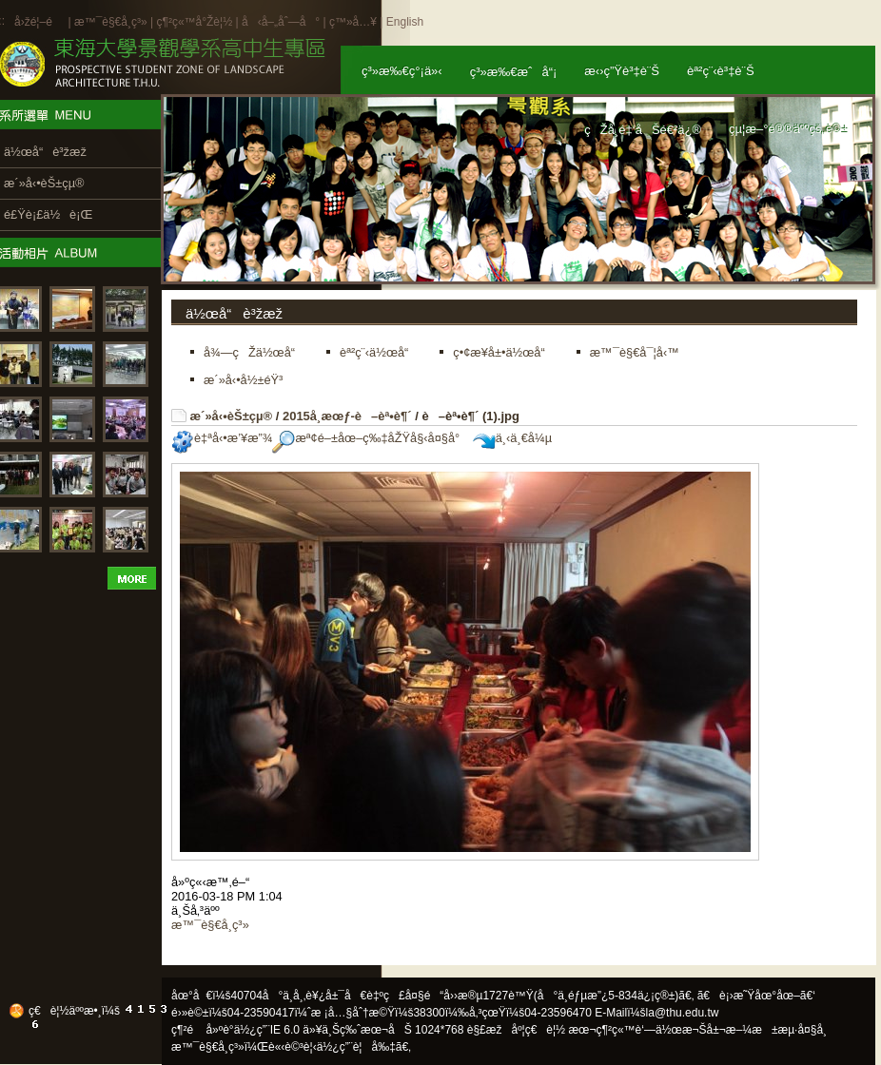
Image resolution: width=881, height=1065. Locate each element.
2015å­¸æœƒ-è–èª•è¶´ (347, 416)
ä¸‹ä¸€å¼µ (512, 438)
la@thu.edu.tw (682, 1012)
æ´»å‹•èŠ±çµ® (231, 416)
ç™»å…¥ (353, 22)
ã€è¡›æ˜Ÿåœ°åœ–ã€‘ (756, 995)
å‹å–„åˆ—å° (281, 22)
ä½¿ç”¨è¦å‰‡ (356, 1047)
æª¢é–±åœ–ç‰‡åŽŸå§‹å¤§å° (370, 438)
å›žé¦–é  (39, 22)
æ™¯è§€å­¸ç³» (112, 22)
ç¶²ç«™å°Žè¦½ (194, 22)
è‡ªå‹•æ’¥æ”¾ (221, 438)
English (404, 22)
